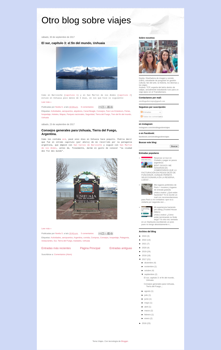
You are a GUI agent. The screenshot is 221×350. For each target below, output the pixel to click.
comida (86, 237)
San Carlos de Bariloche (88, 145)
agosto (147, 291)
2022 (144, 240)
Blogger (124, 341)
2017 (144, 259)
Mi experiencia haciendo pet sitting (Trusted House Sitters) (165, 209)
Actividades (56, 111)
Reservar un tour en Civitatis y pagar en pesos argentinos (165, 160)
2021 (144, 244)
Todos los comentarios (152, 116)
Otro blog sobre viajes (86, 20)
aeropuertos (67, 111)
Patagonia (124, 237)
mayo (147, 303)
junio (146, 299)
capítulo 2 (124, 95)
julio (146, 295)
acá (64, 139)
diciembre (149, 263)
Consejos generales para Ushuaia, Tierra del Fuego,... (159, 285)
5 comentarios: (88, 233)
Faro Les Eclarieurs (114, 111)
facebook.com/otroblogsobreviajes (154, 136)
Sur (55, 241)
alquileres (78, 111)
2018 (144, 255)
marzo (147, 310)
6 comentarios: (88, 107)
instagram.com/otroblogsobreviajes (154, 127)
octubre (148, 270)
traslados (77, 241)
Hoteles (55, 114)
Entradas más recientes (56, 248)
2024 (144, 236)
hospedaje (46, 114)
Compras (95, 237)
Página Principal (90, 248)
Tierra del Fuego (103, 114)
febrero (147, 314)
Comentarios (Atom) (63, 254)
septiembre (149, 274)
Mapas (63, 114)
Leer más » (46, 102)
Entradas (146, 112)
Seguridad (89, 114)
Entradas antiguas (120, 248)
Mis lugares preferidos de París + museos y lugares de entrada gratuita (165, 187)
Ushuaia (45, 117)
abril (146, 307)
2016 (144, 323)
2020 (144, 248)
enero (147, 318)
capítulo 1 (71, 95)
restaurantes (46, 241)
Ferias (127, 111)
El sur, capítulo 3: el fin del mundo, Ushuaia (73, 43)
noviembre (149, 266)
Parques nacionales (75, 114)
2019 (144, 251)
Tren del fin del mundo (121, 114)
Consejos (101, 111)
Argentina (78, 237)
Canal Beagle (89, 111)
